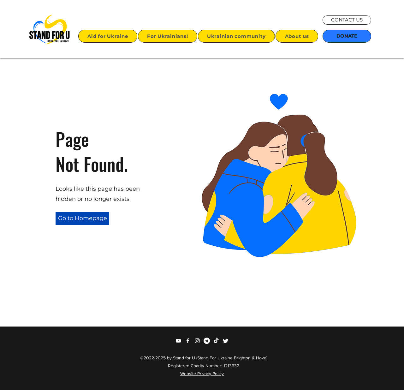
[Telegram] (207, 341)
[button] (107, 36)
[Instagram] (197, 341)
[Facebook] (188, 341)
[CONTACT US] (347, 20)
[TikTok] (216, 341)
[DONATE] (347, 36)
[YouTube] (178, 341)
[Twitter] (226, 341)
